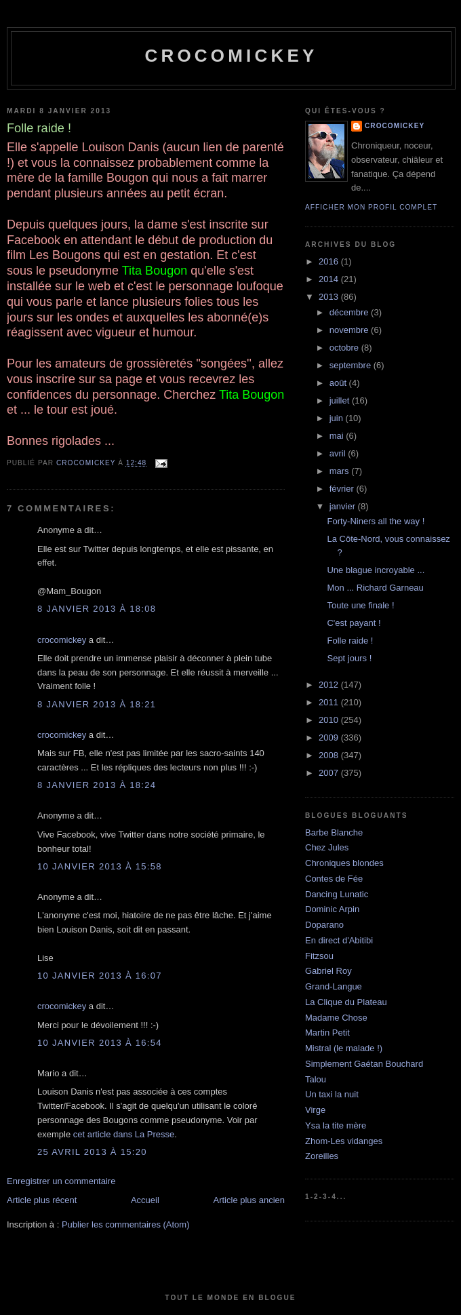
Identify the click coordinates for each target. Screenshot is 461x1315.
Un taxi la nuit (332, 1094)
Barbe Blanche (334, 832)
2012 (330, 685)
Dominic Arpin (332, 909)
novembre (350, 330)
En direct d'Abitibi (339, 940)
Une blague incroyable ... (375, 570)
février (343, 489)
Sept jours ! (349, 658)
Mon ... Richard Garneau (375, 588)
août (339, 383)
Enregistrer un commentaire (61, 1181)
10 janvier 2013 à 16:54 (99, 1043)
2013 (330, 297)
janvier (343, 506)
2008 (330, 755)
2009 (330, 737)
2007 (330, 773)
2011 (330, 702)
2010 (330, 720)
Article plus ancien (249, 1200)
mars (340, 471)
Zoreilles (321, 1156)
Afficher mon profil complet (371, 207)
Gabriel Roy (328, 971)
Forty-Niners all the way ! (375, 521)
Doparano (324, 925)
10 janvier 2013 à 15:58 (99, 866)
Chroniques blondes (344, 863)
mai (337, 436)
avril (338, 453)
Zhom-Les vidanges (343, 1141)
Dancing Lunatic (336, 894)
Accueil (145, 1200)
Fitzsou (319, 956)
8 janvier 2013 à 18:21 (96, 704)
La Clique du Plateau (346, 1002)
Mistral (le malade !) (343, 1048)
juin (337, 418)
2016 (330, 261)
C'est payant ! (353, 623)
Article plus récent (42, 1200)
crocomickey (230, 55)
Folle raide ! (350, 640)
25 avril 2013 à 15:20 (92, 1152)
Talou (315, 1079)
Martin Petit (327, 1032)
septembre (351, 365)
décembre (350, 312)
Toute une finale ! (360, 605)
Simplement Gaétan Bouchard (364, 1064)
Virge (315, 1110)
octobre (345, 347)
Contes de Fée (334, 879)
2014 (330, 279)
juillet (340, 400)
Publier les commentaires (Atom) (126, 1224)
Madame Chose (336, 1018)
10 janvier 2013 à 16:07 (99, 975)
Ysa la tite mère (335, 1125)
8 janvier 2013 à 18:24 (96, 785)
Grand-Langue (333, 986)
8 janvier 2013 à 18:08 (96, 609)
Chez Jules (326, 847)
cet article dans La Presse (124, 1134)
